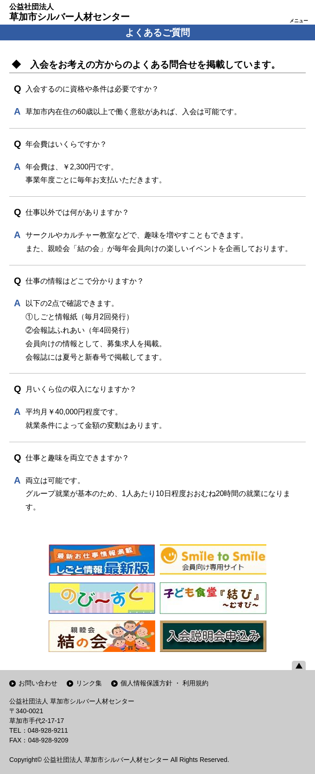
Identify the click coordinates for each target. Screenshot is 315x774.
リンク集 (89, 683)
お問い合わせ (38, 683)
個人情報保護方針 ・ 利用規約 (164, 683)
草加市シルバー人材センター (69, 12)
